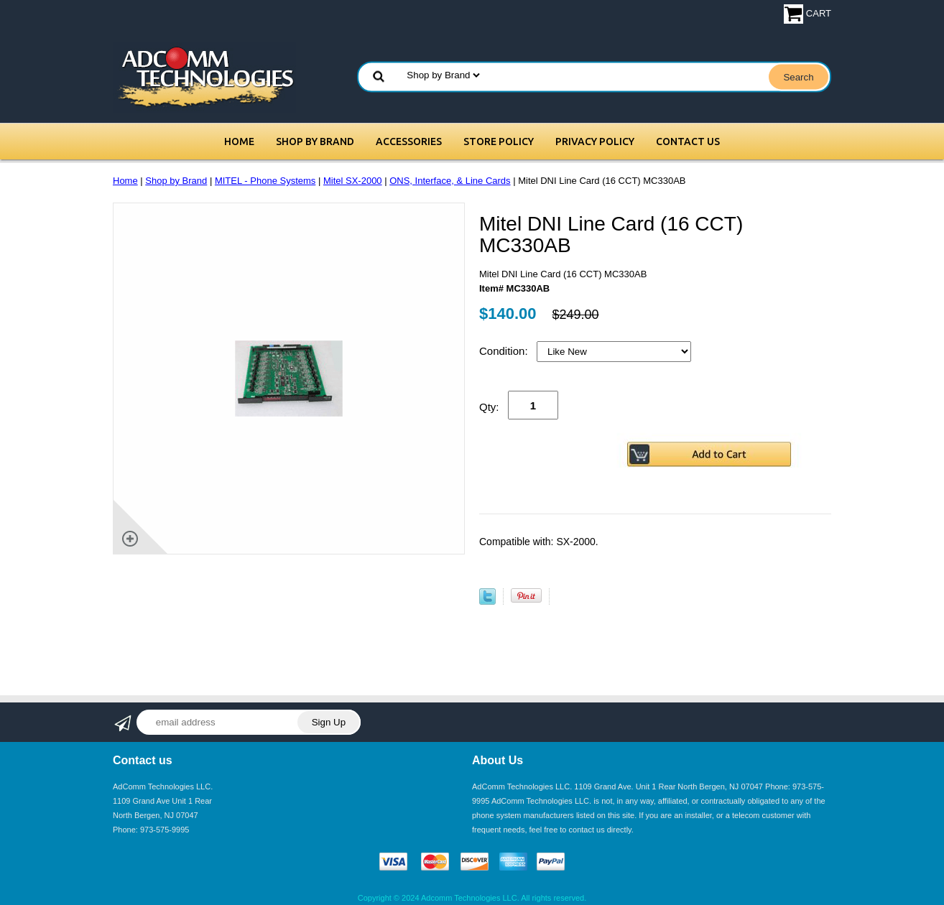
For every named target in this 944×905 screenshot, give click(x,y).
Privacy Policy (594, 141)
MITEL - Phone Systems (265, 180)
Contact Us (688, 141)
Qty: (489, 407)
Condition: (505, 351)
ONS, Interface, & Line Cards (449, 180)
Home (239, 141)
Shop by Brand (315, 141)
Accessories (409, 141)
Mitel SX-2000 (352, 180)
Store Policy (498, 141)
